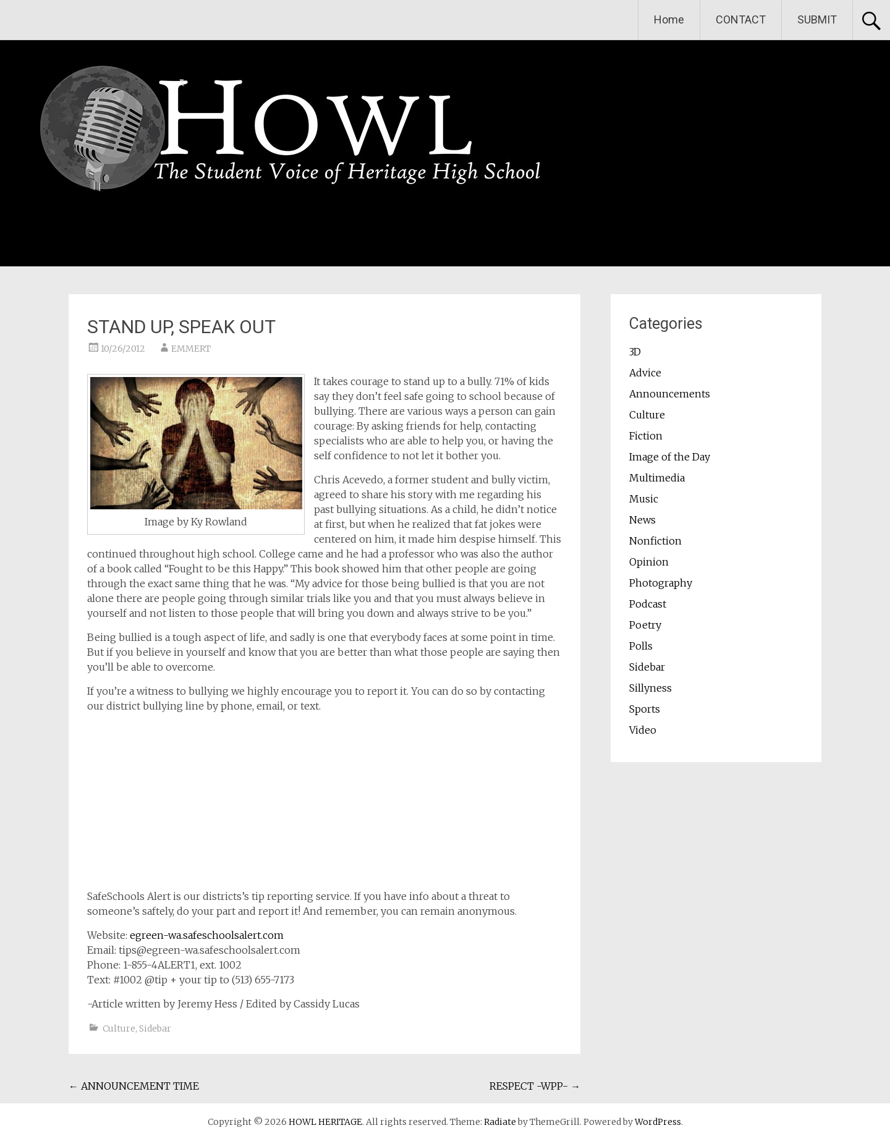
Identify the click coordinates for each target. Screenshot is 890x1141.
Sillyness (650, 688)
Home (669, 19)
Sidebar (155, 1028)
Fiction (646, 436)
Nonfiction (655, 541)
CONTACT (741, 19)
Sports (644, 709)
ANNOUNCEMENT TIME (134, 1086)
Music (643, 499)
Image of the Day (669, 457)
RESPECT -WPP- (535, 1086)
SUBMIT (817, 19)
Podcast (647, 604)
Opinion (649, 562)
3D (635, 352)
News (642, 520)
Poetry (645, 625)
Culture (119, 1028)
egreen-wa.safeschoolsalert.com (207, 935)
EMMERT (191, 348)
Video (642, 730)
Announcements (669, 394)
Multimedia (657, 478)
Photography (660, 583)
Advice (645, 373)
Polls (641, 646)
